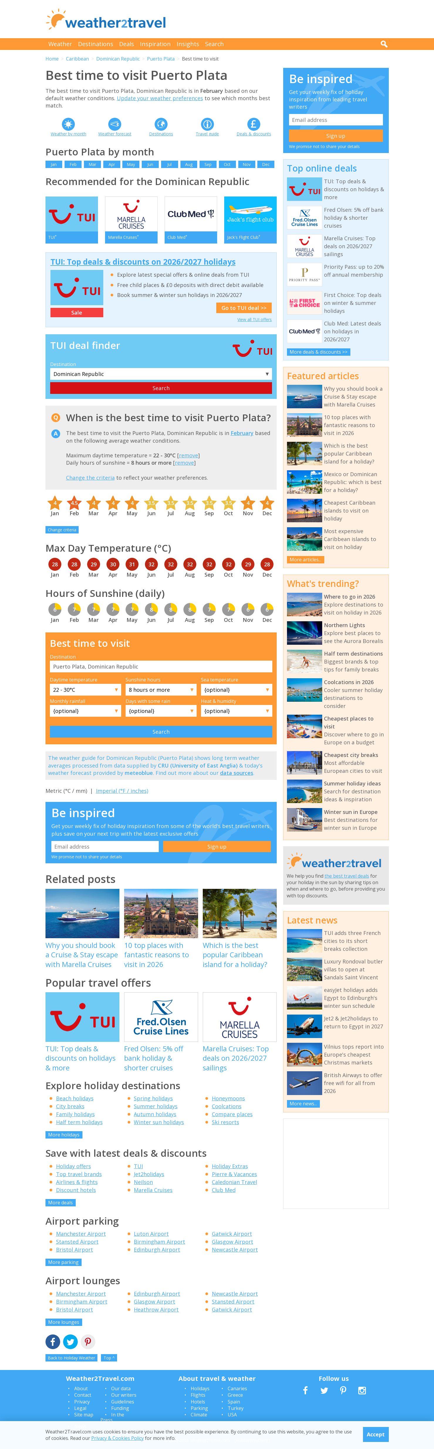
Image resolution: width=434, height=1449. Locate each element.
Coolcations (227, 1106)
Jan (54, 164)
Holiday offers (73, 1166)
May (131, 164)
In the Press (112, 1417)
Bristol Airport (74, 1249)
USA (232, 1414)
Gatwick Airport (232, 1233)
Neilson (143, 1182)
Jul (169, 164)
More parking (63, 1262)
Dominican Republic (118, 59)
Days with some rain (148, 701)
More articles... (305, 559)
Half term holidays (79, 1122)
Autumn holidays (155, 1114)
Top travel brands (79, 1174)
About (81, 1388)
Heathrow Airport (156, 1309)
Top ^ (109, 1358)
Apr (112, 164)
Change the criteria (90, 477)
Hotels (198, 1401)
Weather (60, 44)
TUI (138, 1166)
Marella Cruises (153, 1189)
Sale (76, 312)
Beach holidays (75, 1098)
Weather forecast (114, 134)
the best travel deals (347, 876)
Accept (376, 1434)
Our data (121, 1388)
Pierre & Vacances (234, 1174)
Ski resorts (225, 1122)
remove (188, 455)
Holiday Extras (230, 1166)
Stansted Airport (77, 1241)
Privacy (82, 1401)
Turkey (236, 1408)
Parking (199, 1408)
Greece (235, 1395)
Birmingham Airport (159, 1241)
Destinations (95, 44)
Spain (234, 1401)
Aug (188, 164)
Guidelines (122, 1401)
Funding (120, 1408)
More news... (303, 1103)
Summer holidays (156, 1106)
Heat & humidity (218, 701)
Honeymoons (228, 1098)
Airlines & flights (77, 1182)
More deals (60, 1202)
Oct (227, 164)
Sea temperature (219, 679)
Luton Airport (151, 1233)
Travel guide (207, 134)
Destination (63, 364)
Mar (92, 164)
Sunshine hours (143, 679)
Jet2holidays (149, 1174)
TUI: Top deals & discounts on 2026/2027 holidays (143, 261)
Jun (150, 164)
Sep (208, 164)
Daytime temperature (73, 679)
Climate (199, 1414)
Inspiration (155, 44)
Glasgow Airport (232, 1241)
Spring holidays (153, 1098)
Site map (83, 1414)
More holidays (64, 1134)
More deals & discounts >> (318, 352)
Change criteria (62, 530)
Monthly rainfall (67, 701)
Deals (126, 44)
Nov (247, 164)
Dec (266, 164)
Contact (82, 1395)
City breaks (70, 1106)
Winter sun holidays (159, 1122)
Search (214, 44)
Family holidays (75, 1114)
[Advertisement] (282, 19)
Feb (73, 164)
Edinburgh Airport (157, 1249)
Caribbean (77, 59)
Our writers (123, 1395)
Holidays (200, 1388)
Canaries (237, 1388)
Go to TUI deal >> (244, 307)
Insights (188, 44)
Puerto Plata (161, 59)
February (242, 432)
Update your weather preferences (160, 98)
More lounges (63, 1322)
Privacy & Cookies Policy (117, 1438)
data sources (236, 772)
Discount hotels (76, 1189)
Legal (80, 1408)
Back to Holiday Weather (71, 1358)
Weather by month (68, 134)
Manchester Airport (81, 1233)
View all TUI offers (254, 319)
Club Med (224, 1189)
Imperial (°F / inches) (122, 790)
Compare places (232, 1114)
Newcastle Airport (235, 1249)
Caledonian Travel (234, 1182)
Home (52, 59)
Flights (198, 1395)
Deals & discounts (254, 134)
